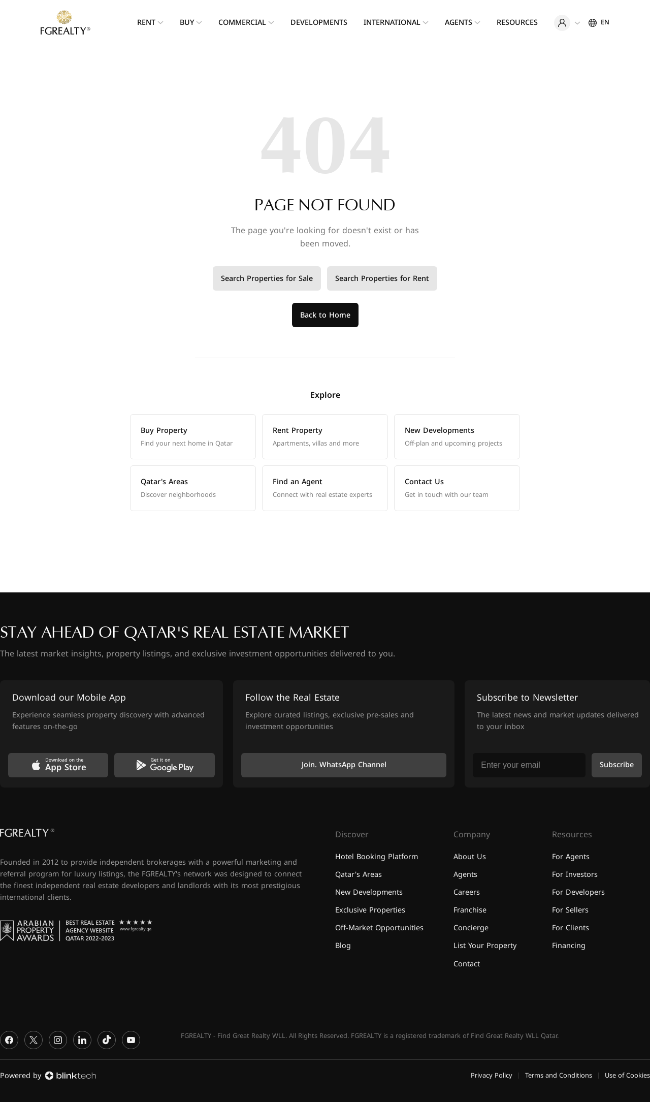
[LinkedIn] (82, 1040)
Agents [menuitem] (458, 22)
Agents (465, 874)
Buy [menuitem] (187, 22)
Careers (466, 892)
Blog (343, 946)
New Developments (369, 892)
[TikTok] (107, 1040)
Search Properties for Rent (382, 279)
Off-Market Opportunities (379, 928)
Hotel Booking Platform (376, 857)
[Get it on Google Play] (164, 765)
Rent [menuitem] (146, 22)
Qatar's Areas (358, 874)
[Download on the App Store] (58, 765)
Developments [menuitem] (318, 22)
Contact (466, 964)
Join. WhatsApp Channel (344, 765)
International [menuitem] (392, 22)
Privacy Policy (491, 1075)
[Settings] (599, 22)
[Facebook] (9, 1040)
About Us (469, 857)
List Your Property (484, 946)
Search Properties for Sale (267, 279)
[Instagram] (58, 1040)
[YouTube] (131, 1040)
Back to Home (325, 315)
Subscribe (617, 765)
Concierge (471, 928)
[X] (33, 1040)
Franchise (469, 910)
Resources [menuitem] (517, 22)
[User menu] (567, 23)
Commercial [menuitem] (242, 22)
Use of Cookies (627, 1075)
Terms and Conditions (558, 1075)
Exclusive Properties (370, 910)
